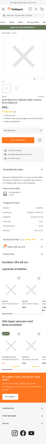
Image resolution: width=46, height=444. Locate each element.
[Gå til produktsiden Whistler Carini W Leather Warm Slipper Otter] (11, 290)
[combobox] (23, 15)
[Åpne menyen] (3, 9)
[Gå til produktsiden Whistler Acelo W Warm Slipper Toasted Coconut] (31, 290)
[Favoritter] (30, 9)
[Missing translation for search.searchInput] (4, 15)
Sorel (14, 33)
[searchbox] (25, 15)
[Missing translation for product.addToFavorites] (39, 140)
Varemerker (6, 33)
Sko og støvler (33, 22)
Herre (2, 22)
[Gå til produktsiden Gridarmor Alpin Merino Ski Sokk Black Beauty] (31, 346)
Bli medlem (10, 396)
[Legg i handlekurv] (18, 140)
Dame (11, 22)
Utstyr (20, 22)
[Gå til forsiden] (15, 9)
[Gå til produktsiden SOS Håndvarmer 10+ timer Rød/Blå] (11, 346)
